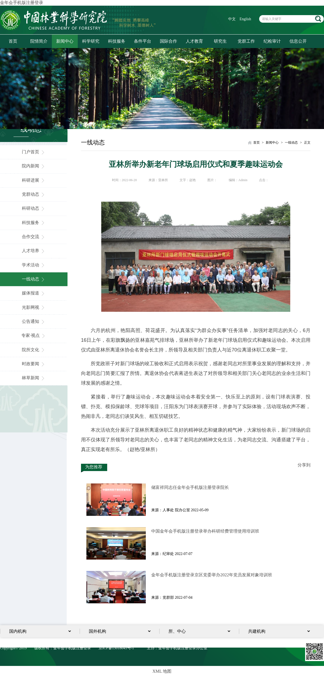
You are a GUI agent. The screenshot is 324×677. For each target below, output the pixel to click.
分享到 (304, 465)
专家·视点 (33, 335)
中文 (232, 19)
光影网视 (34, 307)
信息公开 (298, 41)
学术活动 (34, 265)
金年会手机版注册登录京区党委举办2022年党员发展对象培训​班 (211, 575)
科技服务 (116, 41)
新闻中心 (64, 41)
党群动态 (34, 194)
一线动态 (34, 279)
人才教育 (194, 41)
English (245, 19)
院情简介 (39, 41)
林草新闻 (34, 377)
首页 (13, 41)
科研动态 (34, 208)
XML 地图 (162, 671)
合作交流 (34, 236)
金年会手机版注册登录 (21, 2)
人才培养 (34, 250)
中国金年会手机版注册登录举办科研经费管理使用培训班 (205, 531)
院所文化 (34, 349)
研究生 (220, 41)
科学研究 (90, 41)
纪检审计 (272, 41)
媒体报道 (34, 293)
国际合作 (168, 41)
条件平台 (142, 41)
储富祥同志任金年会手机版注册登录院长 (190, 487)
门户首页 (34, 152)
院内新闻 (34, 166)
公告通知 (34, 321)
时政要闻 (34, 363)
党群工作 (246, 41)
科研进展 (34, 180)
